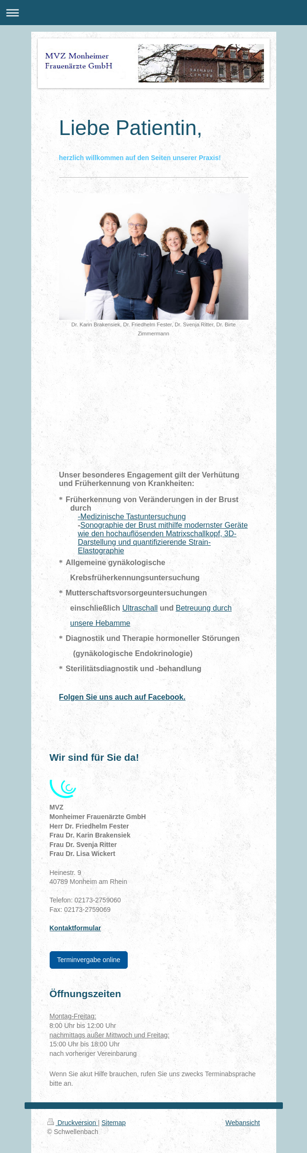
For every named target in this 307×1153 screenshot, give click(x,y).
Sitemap (114, 1122)
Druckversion (72, 1122)
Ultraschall (140, 608)
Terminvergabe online (89, 960)
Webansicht (243, 1122)
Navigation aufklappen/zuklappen (153, 12)
